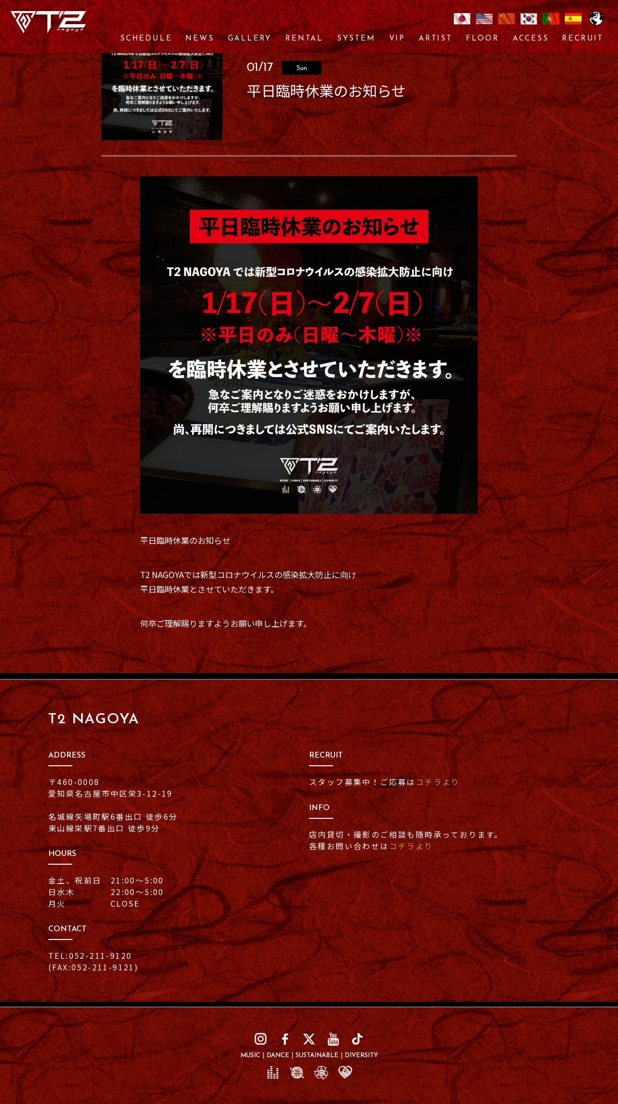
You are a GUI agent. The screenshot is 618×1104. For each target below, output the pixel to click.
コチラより (438, 781)
